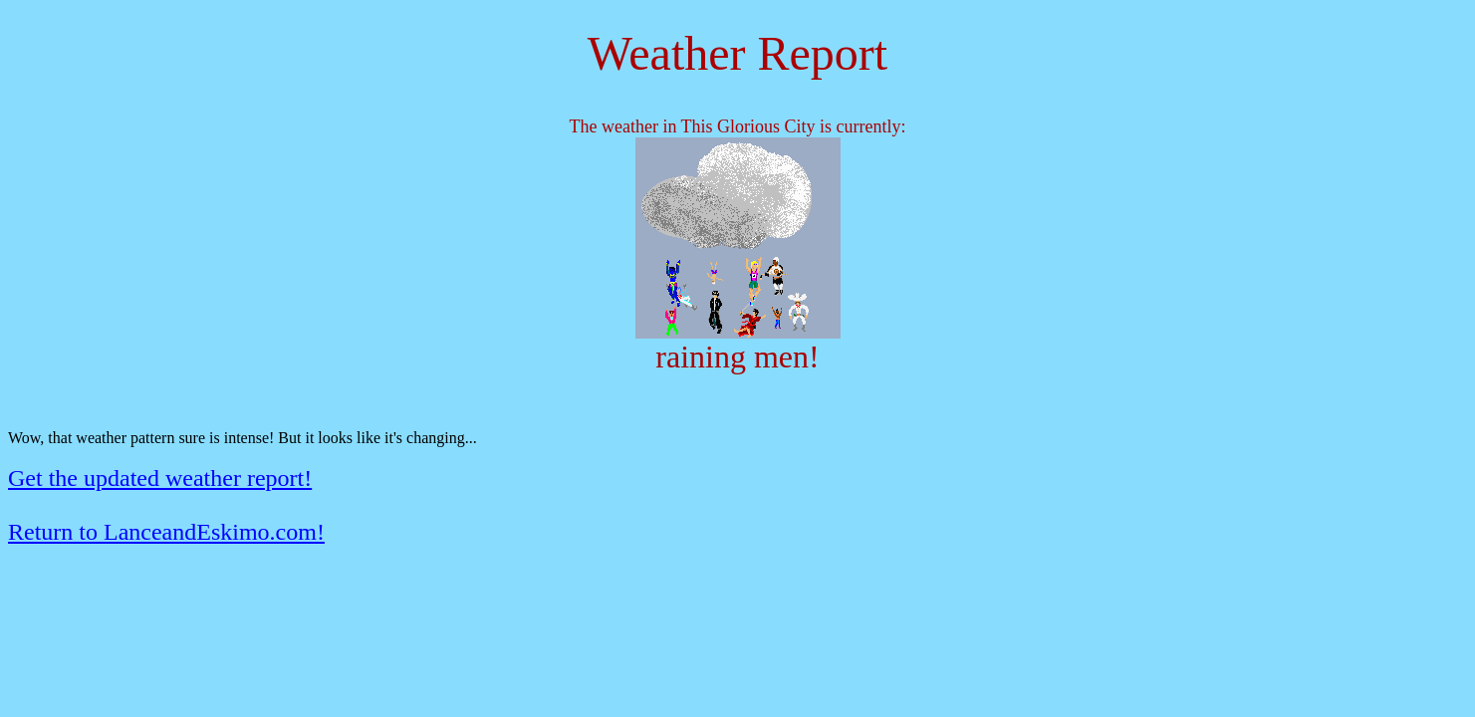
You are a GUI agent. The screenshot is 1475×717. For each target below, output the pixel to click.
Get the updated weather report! (160, 478)
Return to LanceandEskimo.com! (166, 532)
